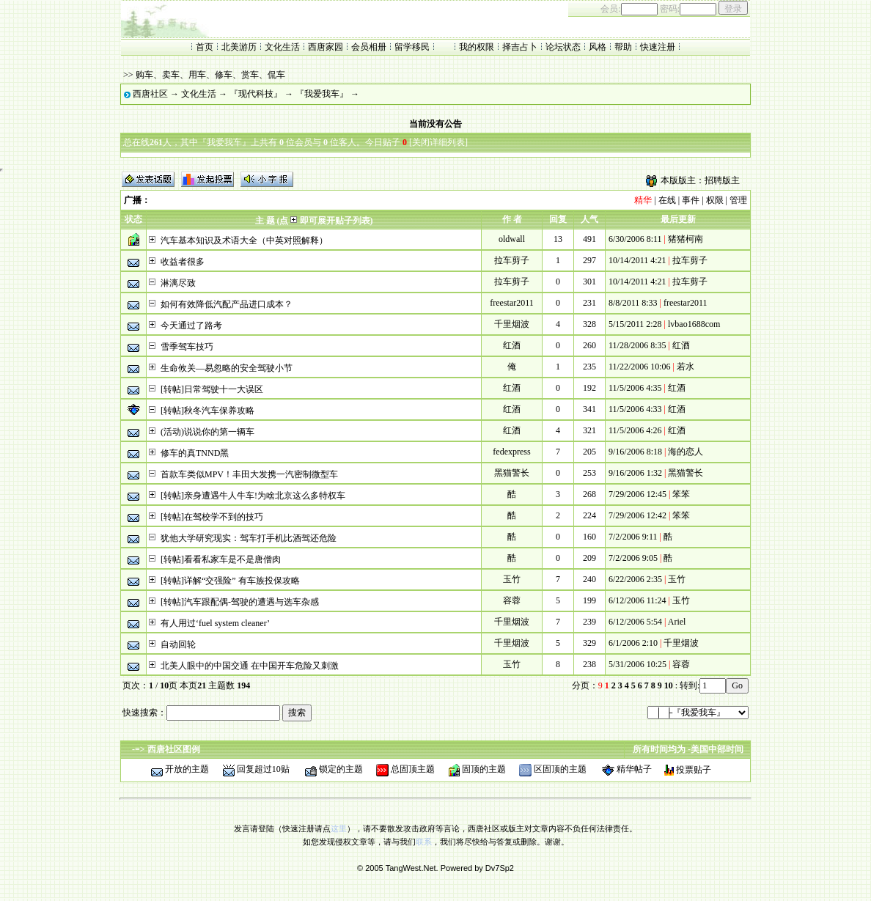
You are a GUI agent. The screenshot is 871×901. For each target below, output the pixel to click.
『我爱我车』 (321, 94)
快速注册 (657, 47)
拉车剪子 (511, 260)
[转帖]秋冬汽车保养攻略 (207, 410)
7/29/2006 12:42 (637, 515)
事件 (690, 200)
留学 (403, 47)
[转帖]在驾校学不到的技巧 (212, 517)
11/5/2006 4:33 (635, 409)
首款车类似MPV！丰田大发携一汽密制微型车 (249, 474)
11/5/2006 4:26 (635, 430)
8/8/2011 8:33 (633, 303)
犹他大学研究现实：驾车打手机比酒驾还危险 (249, 538)
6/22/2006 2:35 (635, 579)
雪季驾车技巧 (187, 347)
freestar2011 (512, 303)
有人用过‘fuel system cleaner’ (215, 623)
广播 (133, 200)
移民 (421, 47)
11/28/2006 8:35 (637, 345)
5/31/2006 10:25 (637, 664)
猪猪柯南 (685, 239)
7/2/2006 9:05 (633, 558)
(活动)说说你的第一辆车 (207, 432)
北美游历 (239, 47)
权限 (715, 200)
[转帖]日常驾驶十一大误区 (212, 389)
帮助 (623, 47)
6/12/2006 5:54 (635, 622)
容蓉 (512, 600)
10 (668, 685)
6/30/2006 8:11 (635, 239)
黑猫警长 (511, 473)
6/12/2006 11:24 (637, 600)
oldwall (512, 239)
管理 (738, 200)
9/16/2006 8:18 (635, 451)
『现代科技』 (255, 94)
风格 (597, 47)
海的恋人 (685, 451)
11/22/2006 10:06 (640, 366)
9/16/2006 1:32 (635, 473)
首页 (204, 47)
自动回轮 (178, 644)
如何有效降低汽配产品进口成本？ (227, 304)
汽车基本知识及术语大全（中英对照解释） (244, 240)
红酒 (512, 345)
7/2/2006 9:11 (633, 537)
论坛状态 (563, 47)
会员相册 (368, 47)
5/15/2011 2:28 (635, 324)
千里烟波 (511, 324)
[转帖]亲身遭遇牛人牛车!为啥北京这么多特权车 (253, 495)
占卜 (528, 47)
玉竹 (512, 579)
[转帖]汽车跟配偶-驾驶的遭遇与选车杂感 (240, 602)
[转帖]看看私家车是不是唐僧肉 (221, 559)
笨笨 (681, 494)
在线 (667, 200)
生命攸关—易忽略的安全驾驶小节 (227, 368)
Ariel (677, 622)
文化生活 (282, 47)
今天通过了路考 (191, 325)
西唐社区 (150, 94)
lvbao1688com (694, 324)
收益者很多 (183, 262)
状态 (133, 219)
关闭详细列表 (438, 142)
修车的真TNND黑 (195, 453)
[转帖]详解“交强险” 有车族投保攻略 (230, 580)
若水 (685, 366)
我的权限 (476, 47)
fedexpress (511, 451)
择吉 (511, 47)
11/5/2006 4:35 (635, 388)
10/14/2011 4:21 (637, 260)
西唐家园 (325, 47)
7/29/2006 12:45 (637, 494)
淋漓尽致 (178, 283)
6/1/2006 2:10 (633, 643)
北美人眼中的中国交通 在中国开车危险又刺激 (250, 666)
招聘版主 (722, 179)
